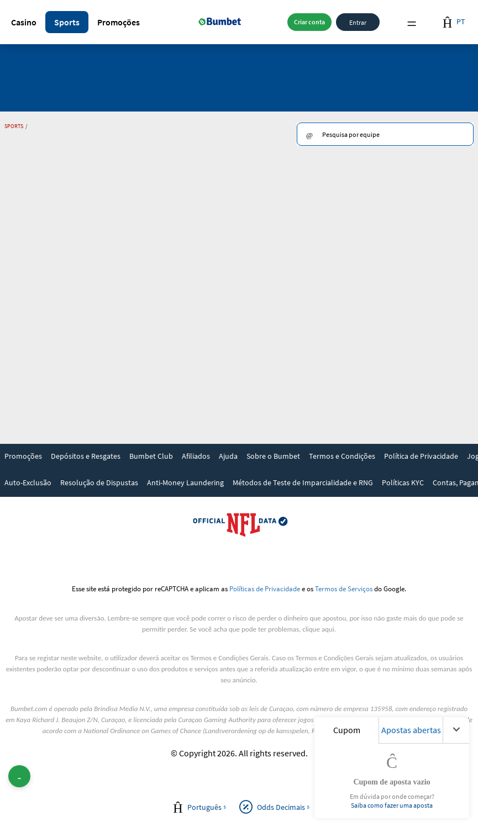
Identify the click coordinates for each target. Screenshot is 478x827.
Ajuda (228, 456)
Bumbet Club (151, 456)
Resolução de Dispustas (99, 482)
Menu (412, 22)
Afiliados (196, 456)
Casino (23, 22)
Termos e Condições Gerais (229, 658)
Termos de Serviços (343, 588)
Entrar (357, 22)
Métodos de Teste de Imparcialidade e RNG (303, 482)
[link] (23, 457)
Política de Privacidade (421, 456)
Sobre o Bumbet (273, 456)
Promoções (118, 22)
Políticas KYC (403, 482)
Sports (67, 22)
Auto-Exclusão (27, 482)
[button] (23, 22)
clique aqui (318, 629)
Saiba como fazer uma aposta (392, 805)
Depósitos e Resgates (85, 456)
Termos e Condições (342, 456)
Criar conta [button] (309, 22)
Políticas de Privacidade (264, 588)
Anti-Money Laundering (185, 482)
